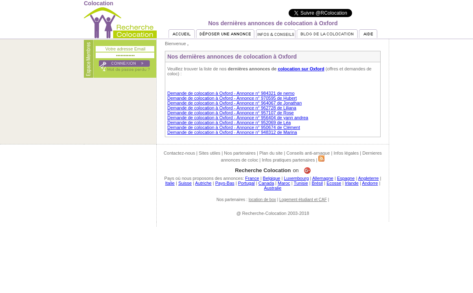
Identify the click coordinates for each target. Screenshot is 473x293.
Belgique (271, 178)
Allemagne (322, 178)
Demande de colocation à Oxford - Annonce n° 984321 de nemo (231, 93)
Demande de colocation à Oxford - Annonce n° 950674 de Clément (233, 127)
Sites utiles (209, 153)
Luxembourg (296, 178)
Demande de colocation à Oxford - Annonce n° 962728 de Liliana (231, 107)
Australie (273, 188)
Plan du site (270, 153)
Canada (266, 183)
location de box (262, 199)
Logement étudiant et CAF (303, 199)
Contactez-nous (179, 153)
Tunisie (301, 183)
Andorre (370, 183)
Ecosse (333, 183)
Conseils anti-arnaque (308, 153)
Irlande (352, 183)
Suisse (185, 183)
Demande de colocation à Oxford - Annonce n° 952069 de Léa (229, 122)
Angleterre (368, 178)
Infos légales (346, 153)
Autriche (203, 183)
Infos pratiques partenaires (288, 159)
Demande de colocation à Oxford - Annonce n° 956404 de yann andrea (237, 117)
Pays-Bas (224, 183)
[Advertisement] (236, 245)
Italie (170, 183)
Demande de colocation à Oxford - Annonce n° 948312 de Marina (232, 132)
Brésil (317, 183)
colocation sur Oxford (301, 68)
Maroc (284, 183)
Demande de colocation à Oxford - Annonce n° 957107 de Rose (230, 112)
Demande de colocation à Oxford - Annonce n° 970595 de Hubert (232, 98)
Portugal (246, 183)
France (252, 178)
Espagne (346, 178)
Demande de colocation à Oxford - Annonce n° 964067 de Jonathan (234, 103)
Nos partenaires (240, 153)
